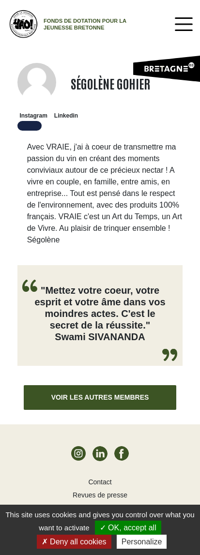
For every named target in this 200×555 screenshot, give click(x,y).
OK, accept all (128, 528)
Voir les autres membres (100, 397)
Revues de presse (100, 495)
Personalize (142, 542)
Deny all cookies (74, 542)
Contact (99, 482)
